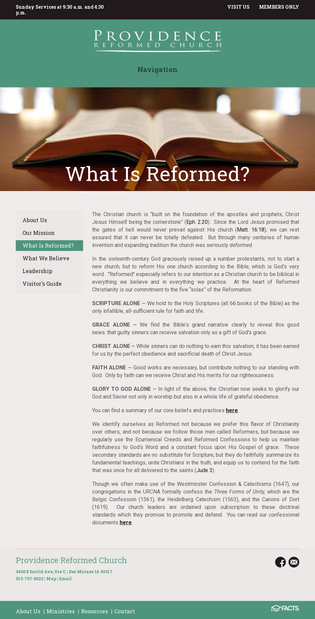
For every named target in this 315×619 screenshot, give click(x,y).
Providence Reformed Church (71, 560)
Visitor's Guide (42, 283)
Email (65, 578)
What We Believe (45, 258)
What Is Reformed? (48, 245)
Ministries (61, 611)
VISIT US (238, 7)
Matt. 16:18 (250, 230)
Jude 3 (204, 470)
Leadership (37, 270)
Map (51, 578)
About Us (34, 220)
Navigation (157, 72)
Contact (124, 611)
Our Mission (38, 232)
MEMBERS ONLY (279, 7)
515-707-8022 (29, 578)
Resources (94, 611)
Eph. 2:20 (197, 222)
